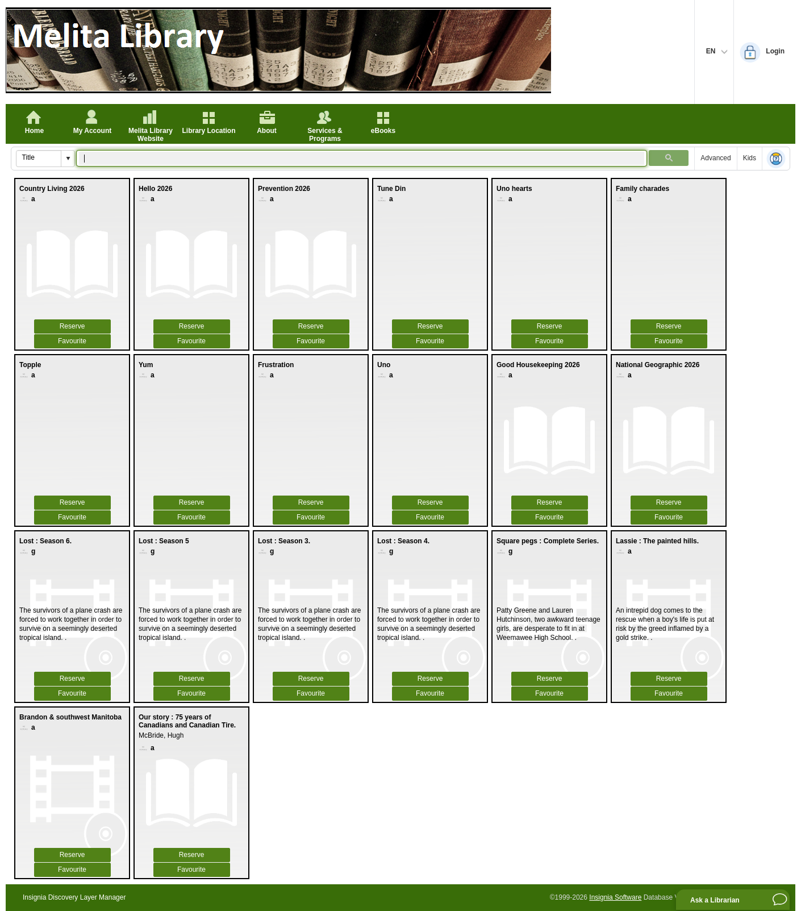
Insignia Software (615, 897)
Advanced (715, 158)
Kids (749, 158)
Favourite (72, 341)
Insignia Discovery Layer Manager (74, 897)
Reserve (72, 326)
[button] (67, 159)
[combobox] (38, 157)
